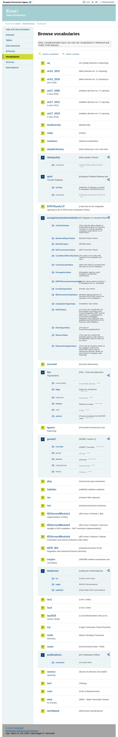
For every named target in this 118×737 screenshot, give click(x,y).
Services (10, 62)
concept (59, 446)
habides (51, 489)
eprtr (50, 176)
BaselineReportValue (65, 238)
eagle (58, 584)
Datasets (10, 35)
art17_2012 (53, 102)
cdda (50, 133)
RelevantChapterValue (65, 346)
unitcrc (58, 416)
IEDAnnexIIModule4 (58, 536)
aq (48, 63)
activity (58, 187)
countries (59, 662)
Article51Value (62, 225)
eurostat (52, 364)
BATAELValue (61, 244)
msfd (50, 635)
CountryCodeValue (64, 265)
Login (88, 2)
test (49, 683)
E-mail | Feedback (15, 728)
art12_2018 (53, 79)
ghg (49, 481)
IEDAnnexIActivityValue (66, 295)
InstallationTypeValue (65, 304)
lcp (49, 627)
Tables (9, 40)
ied (49, 505)
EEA (18, 2)
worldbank (53, 711)
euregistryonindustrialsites (62, 217)
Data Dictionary (29, 24)
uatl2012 (59, 590)
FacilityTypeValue (63, 289)
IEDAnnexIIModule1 (58, 513)
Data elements (13, 46)
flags (57, 389)
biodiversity (54, 125)
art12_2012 (53, 71)
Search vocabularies (50, 54)
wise (49, 699)
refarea (58, 403)
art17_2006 (53, 90)
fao (49, 372)
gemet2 (51, 439)
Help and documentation (18, 29)
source (58, 459)
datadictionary (55, 149)
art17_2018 (53, 113)
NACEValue (60, 309)
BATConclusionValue (65, 250)
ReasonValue (61, 335)
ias (48, 497)
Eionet (17, 24)
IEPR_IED (52, 548)
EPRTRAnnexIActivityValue (67, 281)
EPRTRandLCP (56, 206)
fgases (51, 427)
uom (49, 691)
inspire (51, 559)
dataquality (53, 157)
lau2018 (51, 615)
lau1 (49, 599)
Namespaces (12, 67)
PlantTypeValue (62, 328)
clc (56, 578)
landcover (53, 571)
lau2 (49, 607)
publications (54, 654)
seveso (51, 671)
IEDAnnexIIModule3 (58, 525)
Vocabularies (12, 56)
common (52, 141)
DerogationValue (63, 272)
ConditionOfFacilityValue (67, 256)
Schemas (10, 51)
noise (50, 646)
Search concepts (72, 54)
